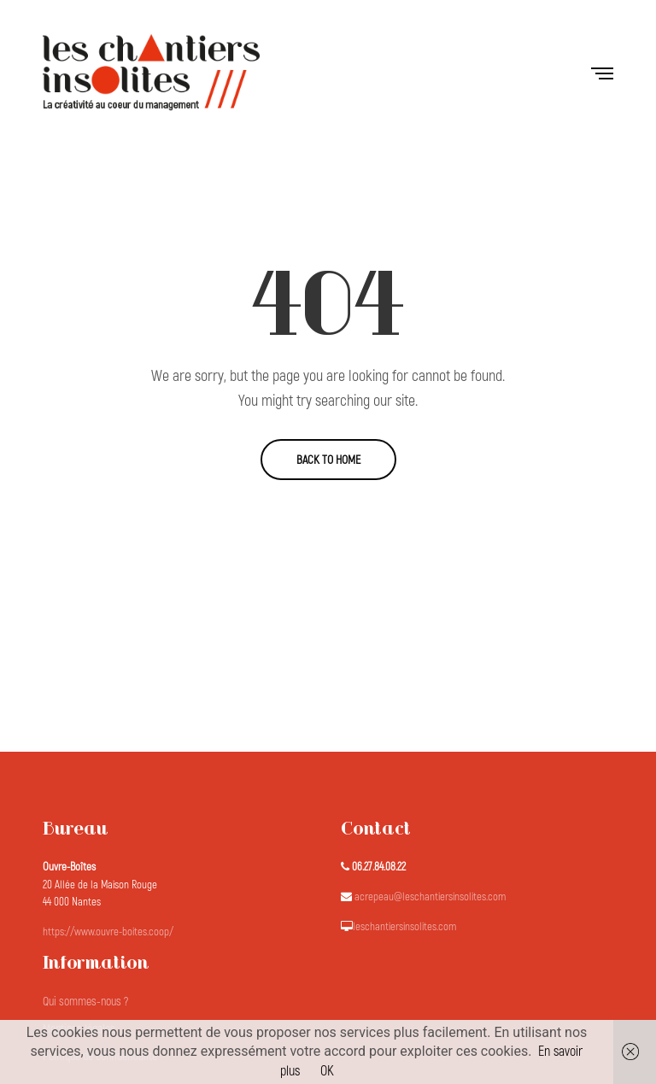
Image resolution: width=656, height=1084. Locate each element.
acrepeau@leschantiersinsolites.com (430, 897)
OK (327, 1071)
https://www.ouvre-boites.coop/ (108, 932)
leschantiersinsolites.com (404, 927)
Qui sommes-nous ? (85, 1001)
